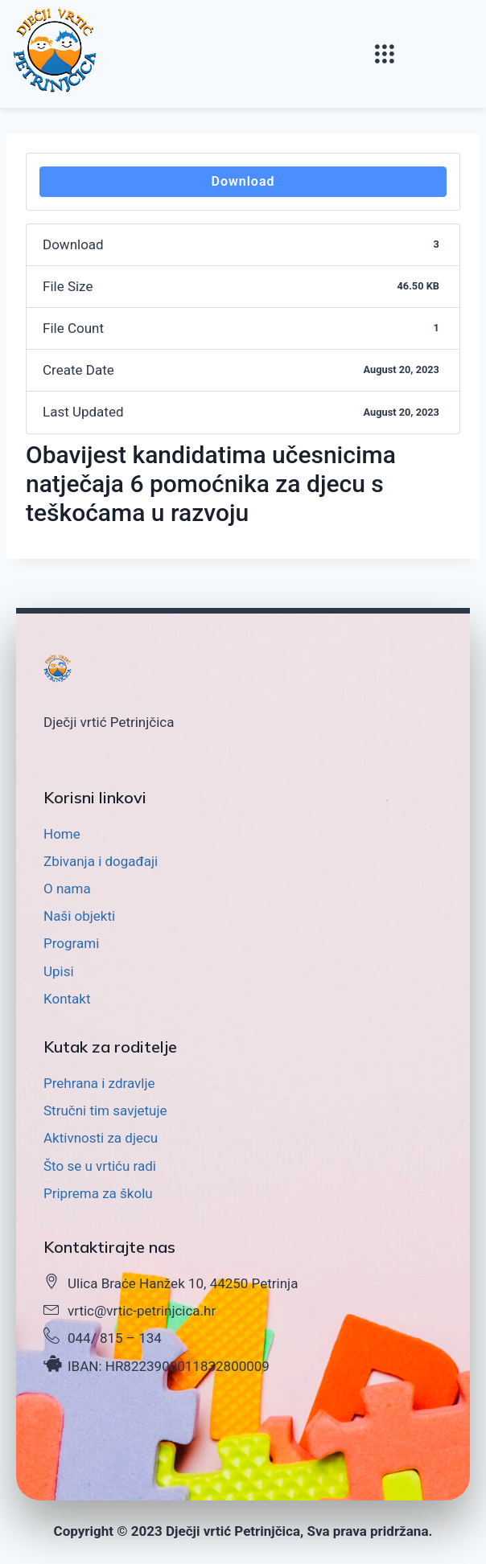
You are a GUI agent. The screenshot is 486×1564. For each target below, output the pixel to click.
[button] (385, 54)
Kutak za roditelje (110, 1047)
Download (242, 181)
